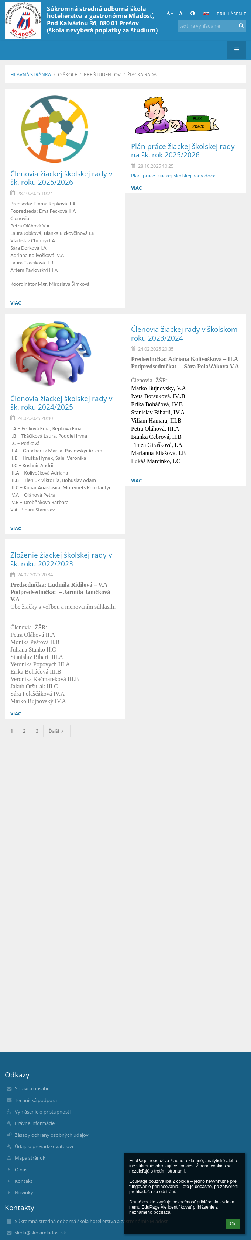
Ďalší (57, 730)
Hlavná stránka (30, 74)
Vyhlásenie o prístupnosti (43, 1111)
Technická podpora (36, 1100)
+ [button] (169, 13)
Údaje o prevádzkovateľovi (44, 1146)
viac (15, 302)
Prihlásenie (231, 13)
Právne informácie (35, 1123)
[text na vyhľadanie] (211, 25)
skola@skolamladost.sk (40, 1232)
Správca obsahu (32, 1088)
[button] (206, 13)
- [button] (182, 13)
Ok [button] (232, 1223)
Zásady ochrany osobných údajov (52, 1135)
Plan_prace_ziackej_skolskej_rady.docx (173, 175)
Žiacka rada (142, 74)
